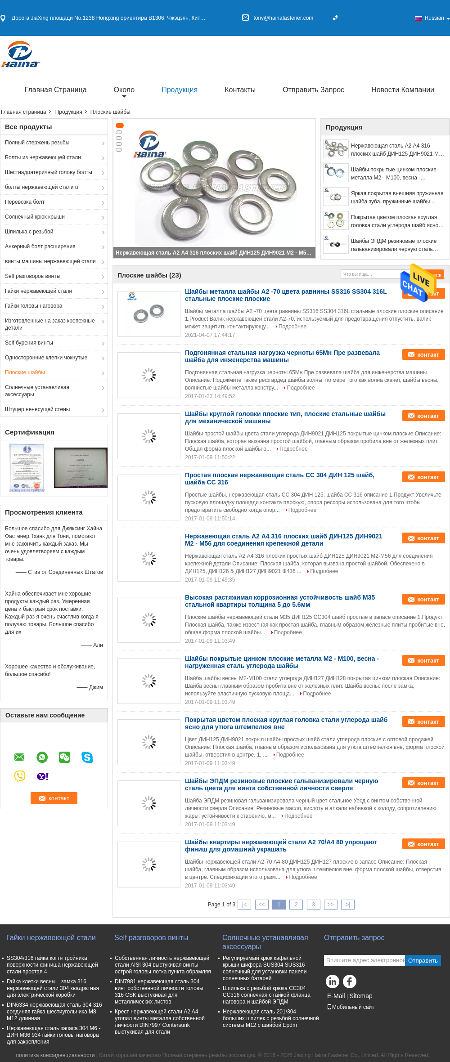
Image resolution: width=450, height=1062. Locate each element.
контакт (428, 354)
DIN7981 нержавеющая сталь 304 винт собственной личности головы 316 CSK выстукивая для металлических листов (159, 991)
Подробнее (292, 326)
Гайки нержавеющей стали (38, 291)
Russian (437, 18)
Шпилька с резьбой (29, 232)
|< (244, 904)
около (124, 90)
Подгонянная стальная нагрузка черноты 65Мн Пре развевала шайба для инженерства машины (282, 356)
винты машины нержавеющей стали (50, 261)
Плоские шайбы (25, 372)
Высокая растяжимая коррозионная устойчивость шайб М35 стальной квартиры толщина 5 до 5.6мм (280, 601)
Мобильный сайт (350, 1007)
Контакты (240, 90)
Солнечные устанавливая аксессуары (37, 391)
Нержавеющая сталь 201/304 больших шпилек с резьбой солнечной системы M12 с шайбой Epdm (271, 1018)
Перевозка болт (25, 202)
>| (348, 904)
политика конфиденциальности (55, 1055)
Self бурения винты (29, 343)
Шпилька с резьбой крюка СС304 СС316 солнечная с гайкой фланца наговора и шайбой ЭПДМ (266, 995)
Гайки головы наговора (34, 306)
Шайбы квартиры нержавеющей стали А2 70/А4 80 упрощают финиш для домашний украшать (281, 845)
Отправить (423, 960)
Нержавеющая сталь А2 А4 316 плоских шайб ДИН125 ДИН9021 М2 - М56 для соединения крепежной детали (215, 253)
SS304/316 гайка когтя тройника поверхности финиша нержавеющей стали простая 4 (52, 965)
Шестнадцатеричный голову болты (48, 172)
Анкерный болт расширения (40, 246)
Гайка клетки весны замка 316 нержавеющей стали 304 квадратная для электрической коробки (53, 988)
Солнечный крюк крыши (35, 217)
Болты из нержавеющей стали (43, 157)
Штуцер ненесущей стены (37, 409)
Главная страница (56, 90)
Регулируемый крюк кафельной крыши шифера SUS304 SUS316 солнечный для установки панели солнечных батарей (264, 968)
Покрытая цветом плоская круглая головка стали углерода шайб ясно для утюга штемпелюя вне (394, 221)
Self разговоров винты (32, 276)
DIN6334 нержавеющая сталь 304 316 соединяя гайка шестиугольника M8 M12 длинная (54, 1012)
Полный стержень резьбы (37, 142)
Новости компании (402, 90)
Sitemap (360, 995)
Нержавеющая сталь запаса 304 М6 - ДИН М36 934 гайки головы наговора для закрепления (53, 1035)
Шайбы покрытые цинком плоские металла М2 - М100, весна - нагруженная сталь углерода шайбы (396, 174)
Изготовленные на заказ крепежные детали (50, 324)
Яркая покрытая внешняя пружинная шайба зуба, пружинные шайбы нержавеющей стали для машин (397, 198)
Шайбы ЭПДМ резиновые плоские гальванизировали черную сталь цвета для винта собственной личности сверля (393, 245)
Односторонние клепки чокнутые (46, 357)
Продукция (180, 90)
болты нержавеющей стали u (41, 187)
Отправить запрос (313, 90)
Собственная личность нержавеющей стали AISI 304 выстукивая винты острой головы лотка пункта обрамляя (163, 965)
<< (261, 904)
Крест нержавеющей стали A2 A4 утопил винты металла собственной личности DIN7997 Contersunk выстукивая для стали (160, 1021)
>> (331, 904)
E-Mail (336, 995)
